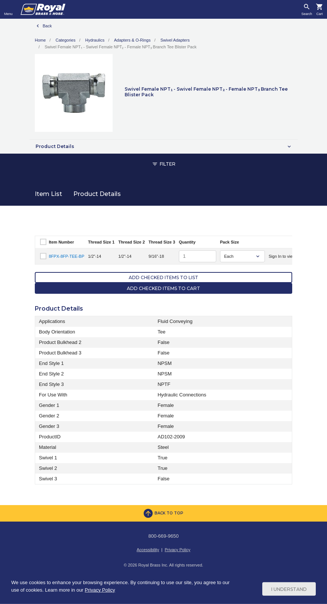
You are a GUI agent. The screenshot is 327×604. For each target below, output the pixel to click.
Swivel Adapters (175, 40)
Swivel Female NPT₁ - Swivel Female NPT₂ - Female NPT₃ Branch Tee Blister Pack (120, 47)
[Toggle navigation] (8, 9)
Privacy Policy (177, 549)
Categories (65, 40)
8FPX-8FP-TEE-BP (67, 256)
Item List (48, 193)
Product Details (97, 193)
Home (40, 40)
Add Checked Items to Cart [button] (163, 288)
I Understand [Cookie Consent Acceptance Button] (289, 589)
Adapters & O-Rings (132, 40)
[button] (163, 146)
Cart (319, 14)
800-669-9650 (164, 536)
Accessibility (148, 549)
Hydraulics (94, 40)
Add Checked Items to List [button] (163, 277)
